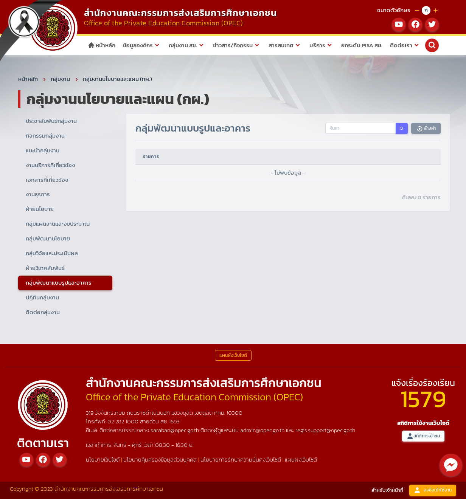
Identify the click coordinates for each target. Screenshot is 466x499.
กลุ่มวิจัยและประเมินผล (52, 253)
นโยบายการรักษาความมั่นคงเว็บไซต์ (240, 459)
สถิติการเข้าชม (423, 436)
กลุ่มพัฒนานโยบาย (48, 238)
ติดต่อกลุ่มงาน (43, 312)
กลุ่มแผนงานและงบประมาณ (58, 223)
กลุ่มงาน (60, 78)
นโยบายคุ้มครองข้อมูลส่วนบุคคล (160, 459)
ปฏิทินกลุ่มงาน (42, 297)
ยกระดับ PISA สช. (361, 45)
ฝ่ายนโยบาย (40, 209)
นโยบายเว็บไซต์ (103, 459)
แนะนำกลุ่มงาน (42, 150)
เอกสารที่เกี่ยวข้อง (47, 179)
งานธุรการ (38, 194)
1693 (174, 421)
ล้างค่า (426, 128)
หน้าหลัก (101, 45)
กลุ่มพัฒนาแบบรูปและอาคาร (59, 282)
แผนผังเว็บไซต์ (301, 459)
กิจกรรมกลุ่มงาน (45, 135)
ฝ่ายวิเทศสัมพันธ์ (45, 267)
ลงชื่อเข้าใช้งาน (433, 490)
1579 (423, 399)
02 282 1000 (123, 421)
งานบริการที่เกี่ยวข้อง (50, 165)
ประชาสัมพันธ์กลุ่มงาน (51, 120)
